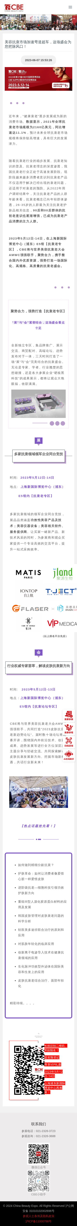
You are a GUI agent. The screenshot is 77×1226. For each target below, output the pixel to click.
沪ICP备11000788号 (38, 1221)
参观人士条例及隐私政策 (38, 1216)
